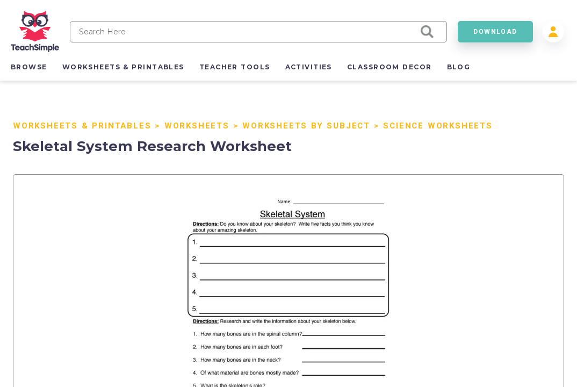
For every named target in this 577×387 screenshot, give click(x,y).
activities (308, 67)
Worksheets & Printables (82, 126)
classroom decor (389, 67)
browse (29, 67)
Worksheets (196, 126)
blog (459, 67)
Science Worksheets (437, 126)
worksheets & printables (123, 67)
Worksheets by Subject (306, 126)
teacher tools (234, 67)
